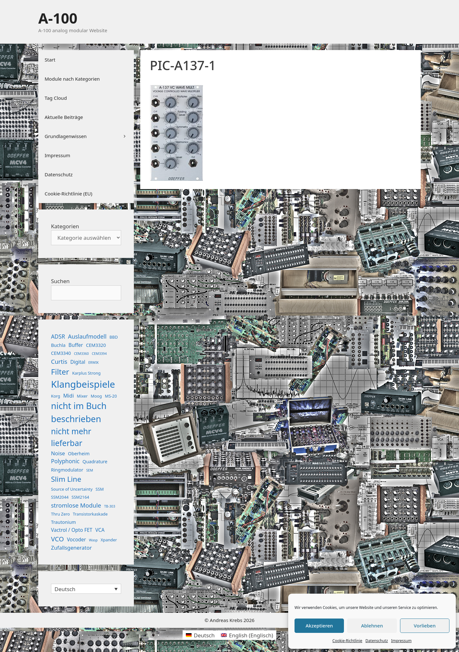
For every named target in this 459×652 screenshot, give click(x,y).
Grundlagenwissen (89, 136)
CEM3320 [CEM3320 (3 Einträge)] (96, 345)
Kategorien (65, 226)
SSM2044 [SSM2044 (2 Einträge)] (60, 497)
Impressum (401, 640)
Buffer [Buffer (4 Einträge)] (76, 344)
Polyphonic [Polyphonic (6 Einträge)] (65, 461)
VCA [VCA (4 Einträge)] (100, 529)
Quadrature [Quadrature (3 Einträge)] (95, 461)
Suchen (60, 281)
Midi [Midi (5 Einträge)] (68, 395)
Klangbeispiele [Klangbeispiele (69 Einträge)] (83, 384)
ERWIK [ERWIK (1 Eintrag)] (93, 362)
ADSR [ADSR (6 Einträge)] (58, 336)
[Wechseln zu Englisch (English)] (247, 635)
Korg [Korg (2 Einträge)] (55, 396)
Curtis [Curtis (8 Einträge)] (59, 361)
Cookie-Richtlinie (347, 640)
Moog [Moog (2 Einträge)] (96, 396)
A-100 (57, 18)
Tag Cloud (56, 98)
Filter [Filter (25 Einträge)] (60, 371)
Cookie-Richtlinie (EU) (68, 193)
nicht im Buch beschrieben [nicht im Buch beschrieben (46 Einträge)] (78, 412)
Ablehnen (372, 625)
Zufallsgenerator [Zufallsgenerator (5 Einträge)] (71, 547)
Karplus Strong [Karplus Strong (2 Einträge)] (86, 373)
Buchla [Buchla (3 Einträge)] (58, 345)
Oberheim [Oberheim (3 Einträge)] (79, 454)
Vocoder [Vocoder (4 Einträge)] (76, 539)
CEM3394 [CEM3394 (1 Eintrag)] (99, 353)
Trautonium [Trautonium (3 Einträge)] (63, 522)
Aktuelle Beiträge (64, 117)
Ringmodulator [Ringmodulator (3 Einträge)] (67, 470)
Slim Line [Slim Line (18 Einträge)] (66, 479)
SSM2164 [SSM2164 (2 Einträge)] (80, 497)
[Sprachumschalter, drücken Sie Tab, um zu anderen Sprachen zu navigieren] (86, 589)
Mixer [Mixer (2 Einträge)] (82, 396)
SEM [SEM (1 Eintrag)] (89, 470)
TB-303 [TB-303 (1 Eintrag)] (109, 506)
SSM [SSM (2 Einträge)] (100, 489)
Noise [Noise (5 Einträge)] (58, 453)
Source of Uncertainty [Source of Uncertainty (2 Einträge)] (71, 489)
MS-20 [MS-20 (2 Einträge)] (111, 396)
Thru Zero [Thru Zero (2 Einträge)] (60, 514)
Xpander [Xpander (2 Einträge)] (109, 540)
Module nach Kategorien (72, 79)
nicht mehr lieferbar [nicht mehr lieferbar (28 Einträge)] (71, 437)
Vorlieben (424, 625)
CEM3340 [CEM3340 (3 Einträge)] (61, 353)
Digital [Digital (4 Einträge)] (77, 361)
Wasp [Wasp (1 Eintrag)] (93, 540)
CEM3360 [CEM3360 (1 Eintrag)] (81, 353)
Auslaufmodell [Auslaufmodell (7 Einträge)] (87, 336)
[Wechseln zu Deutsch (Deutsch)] (200, 635)
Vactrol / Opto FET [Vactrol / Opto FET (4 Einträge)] (71, 529)
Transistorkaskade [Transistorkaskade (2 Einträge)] (90, 514)
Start (50, 59)
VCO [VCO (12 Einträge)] (57, 538)
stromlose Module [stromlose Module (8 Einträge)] (76, 505)
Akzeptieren (319, 625)
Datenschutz (377, 640)
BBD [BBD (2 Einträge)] (113, 337)
